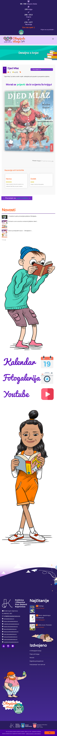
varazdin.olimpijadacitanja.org (11, 642)
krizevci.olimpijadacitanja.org (11, 621)
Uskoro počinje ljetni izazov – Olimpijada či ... (20, 230)
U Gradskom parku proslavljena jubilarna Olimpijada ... (22, 216)
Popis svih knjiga (34, 654)
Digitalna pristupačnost (36, 661)
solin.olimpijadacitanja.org (10, 634)
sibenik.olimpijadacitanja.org (11, 626)
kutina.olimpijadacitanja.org (10, 636)
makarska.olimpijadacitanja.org (11, 624)
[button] (33, 734)
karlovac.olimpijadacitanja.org (11, 631)
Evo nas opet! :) (28, 27)
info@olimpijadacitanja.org (12, 616)
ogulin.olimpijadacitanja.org (10, 639)
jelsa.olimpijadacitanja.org (10, 629)
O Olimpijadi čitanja (35, 651)
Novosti (32, 657)
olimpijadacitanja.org (9, 618)
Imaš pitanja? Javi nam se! (37, 664)
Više (3, 240)
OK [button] (49, 732)
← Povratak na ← (42, 69)
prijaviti (21, 84)
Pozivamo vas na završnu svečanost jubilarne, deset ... (23, 221)
